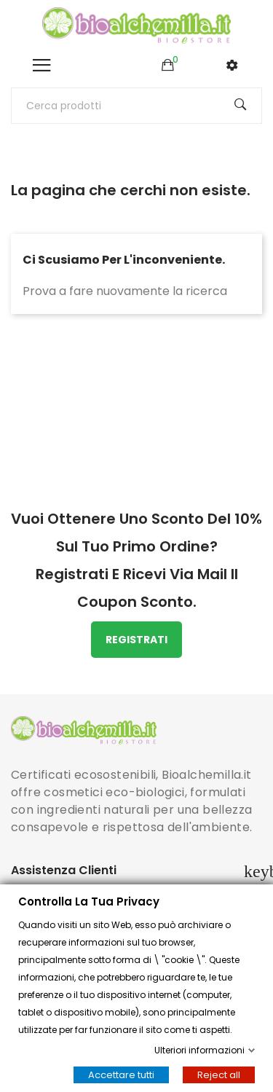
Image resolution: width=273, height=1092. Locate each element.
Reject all (218, 1075)
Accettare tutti (121, 1075)
